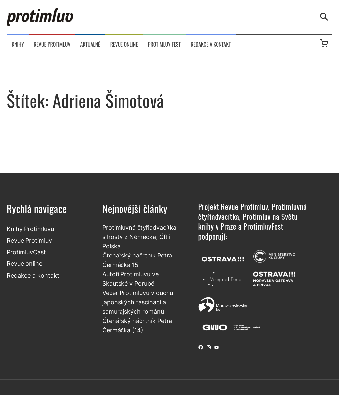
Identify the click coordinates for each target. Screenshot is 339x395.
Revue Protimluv (29, 240)
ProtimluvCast (26, 252)
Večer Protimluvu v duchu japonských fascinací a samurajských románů (137, 302)
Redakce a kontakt (33, 275)
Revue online (24, 263)
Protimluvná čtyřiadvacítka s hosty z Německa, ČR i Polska (139, 237)
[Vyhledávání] (325, 16)
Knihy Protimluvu (30, 228)
